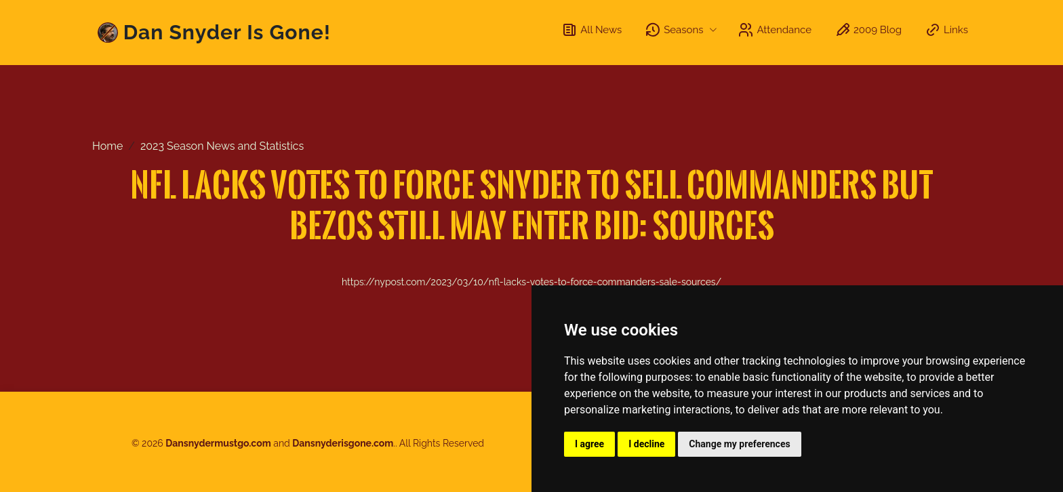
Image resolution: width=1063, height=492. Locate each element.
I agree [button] (589, 443)
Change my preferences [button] (739, 443)
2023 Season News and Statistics (222, 146)
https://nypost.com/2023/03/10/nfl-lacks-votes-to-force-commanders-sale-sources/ (531, 281)
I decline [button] (646, 443)
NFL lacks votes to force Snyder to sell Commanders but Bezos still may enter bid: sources (532, 204)
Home (107, 146)
